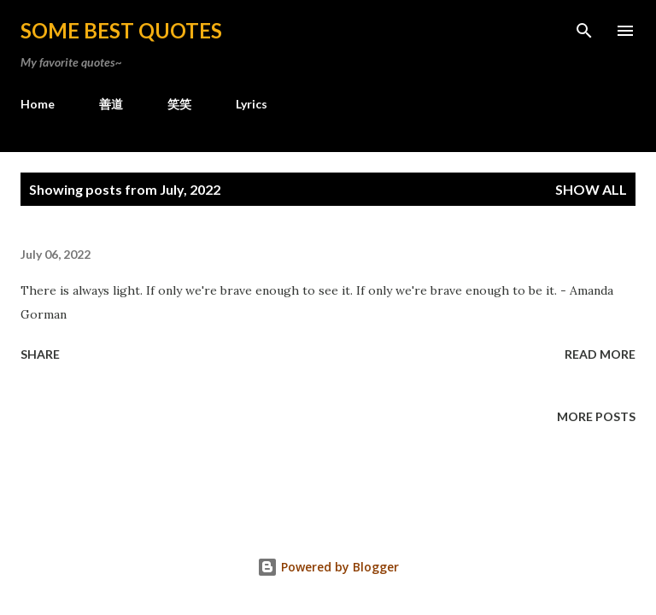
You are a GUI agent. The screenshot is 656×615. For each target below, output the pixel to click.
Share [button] (40, 354)
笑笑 (179, 104)
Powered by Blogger (328, 567)
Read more (600, 354)
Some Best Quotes (121, 30)
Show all (591, 189)
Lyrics (251, 104)
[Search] (584, 30)
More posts (596, 416)
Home (37, 104)
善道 (111, 104)
